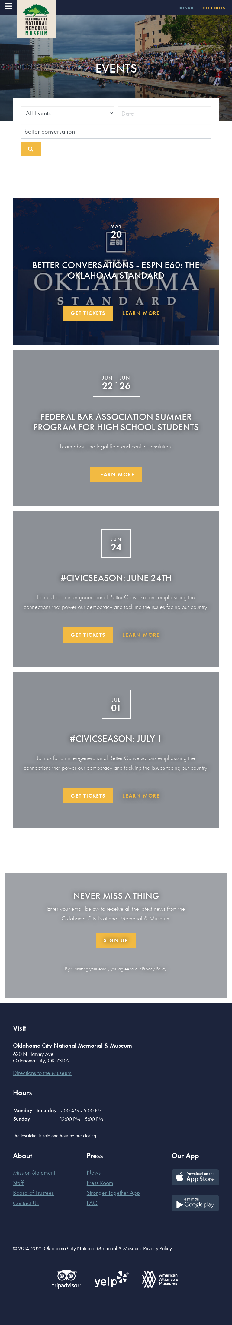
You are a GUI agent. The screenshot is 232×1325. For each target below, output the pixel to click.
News (94, 1172)
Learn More (141, 312)
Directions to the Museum (42, 1073)
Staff (18, 1183)
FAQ (92, 1203)
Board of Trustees (33, 1193)
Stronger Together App (113, 1193)
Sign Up (116, 940)
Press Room (100, 1183)
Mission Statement (34, 1172)
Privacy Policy (154, 969)
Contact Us (26, 1203)
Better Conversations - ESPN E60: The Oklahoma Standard (116, 270)
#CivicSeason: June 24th (116, 578)
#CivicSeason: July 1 (116, 739)
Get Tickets (88, 312)
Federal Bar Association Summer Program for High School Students (116, 422)
